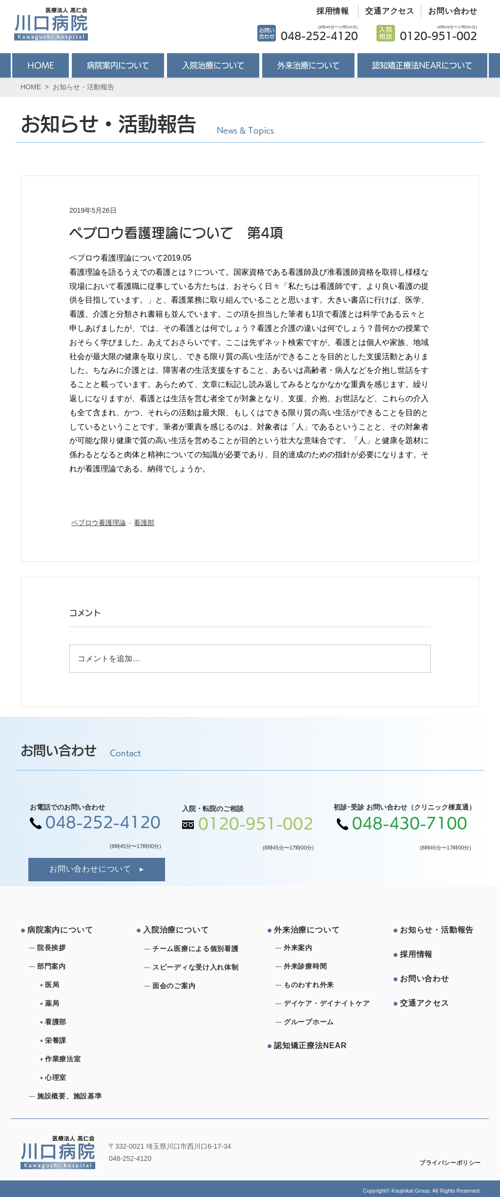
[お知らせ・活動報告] (437, 930)
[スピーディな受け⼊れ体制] (198, 967)
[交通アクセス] (386, 11)
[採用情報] (329, 11)
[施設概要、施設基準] (72, 1096)
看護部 (144, 523)
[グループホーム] (319, 1022)
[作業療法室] (84, 1059)
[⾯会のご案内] (198, 986)
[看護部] (84, 1022)
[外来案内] (319, 948)
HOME (31, 87)
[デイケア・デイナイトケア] (328, 1003)
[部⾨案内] (72, 966)
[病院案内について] (64, 930)
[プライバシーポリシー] (443, 1163)
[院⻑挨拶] (72, 948)
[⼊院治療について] (180, 930)
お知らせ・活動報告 (83, 87)
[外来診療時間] (319, 966)
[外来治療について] (311, 930)
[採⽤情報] (437, 955)
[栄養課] (84, 1041)
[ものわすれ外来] (319, 985)
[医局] (84, 985)
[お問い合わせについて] (96, 869)
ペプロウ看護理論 (98, 523)
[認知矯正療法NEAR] (311, 1046)
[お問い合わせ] (449, 11)
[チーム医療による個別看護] (198, 949)
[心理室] (84, 1078)
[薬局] (84, 1003)
